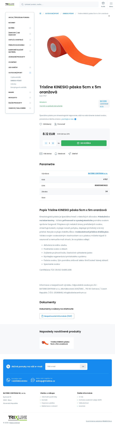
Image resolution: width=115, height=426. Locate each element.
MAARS (11, 92)
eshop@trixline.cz (45, 380)
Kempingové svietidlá (18, 87)
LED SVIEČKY (13, 67)
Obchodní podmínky (49, 397)
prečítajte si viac (68, 119)
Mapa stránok (15, 423)
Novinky (12, 23)
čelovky (13, 84)
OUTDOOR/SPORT (52, 13)
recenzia (82, 406)
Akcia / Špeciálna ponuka (19, 17)
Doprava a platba (48, 403)
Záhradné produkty (17, 57)
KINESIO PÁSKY (68, 13)
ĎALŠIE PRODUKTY (15, 103)
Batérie (11, 28)
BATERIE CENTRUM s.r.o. (104, 104)
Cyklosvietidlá (16, 77)
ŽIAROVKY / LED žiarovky (14, 34)
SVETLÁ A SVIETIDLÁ (16, 40)
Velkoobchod (83, 403)
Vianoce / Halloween (17, 108)
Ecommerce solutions (94, 421)
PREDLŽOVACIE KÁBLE (16, 45)
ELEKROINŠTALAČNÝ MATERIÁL (16, 51)
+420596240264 (19, 381)
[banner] (10, 5)
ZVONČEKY (13, 62)
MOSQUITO (13, 98)
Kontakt (44, 400)
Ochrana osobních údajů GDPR (90, 400)
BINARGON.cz (107, 421)
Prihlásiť (83, 366)
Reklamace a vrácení (49, 406)
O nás (81, 397)
